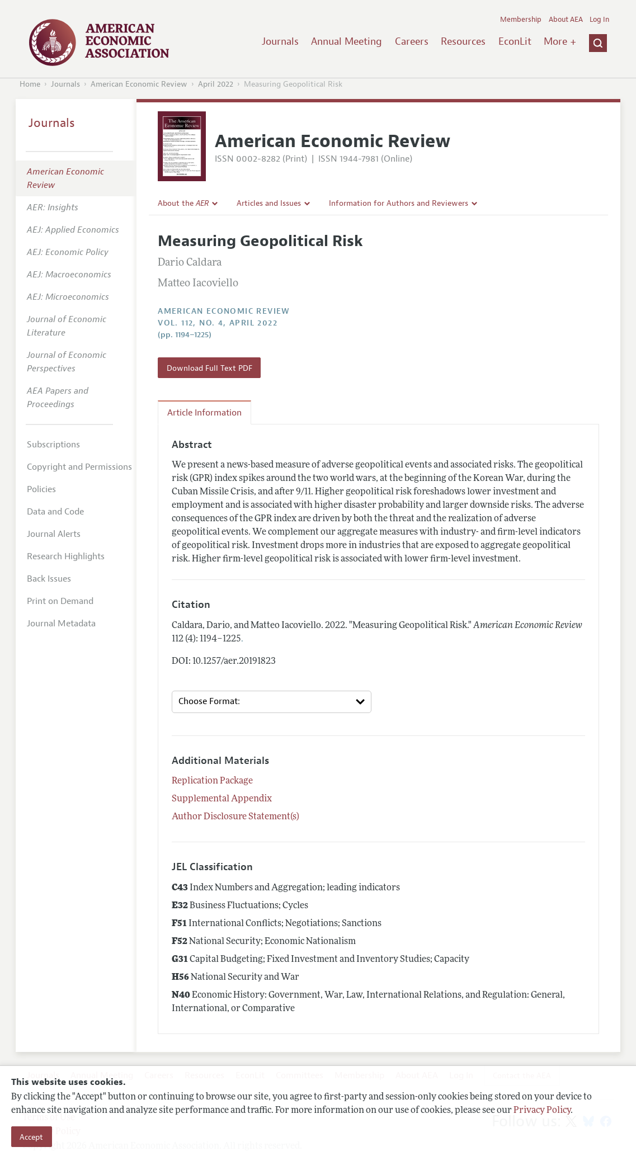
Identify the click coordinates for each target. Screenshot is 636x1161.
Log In (599, 19)
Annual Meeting (346, 41)
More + (560, 41)
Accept (31, 1137)
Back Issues (49, 578)
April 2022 (215, 84)
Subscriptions (53, 444)
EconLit (514, 41)
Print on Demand (60, 601)
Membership (520, 19)
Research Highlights (66, 556)
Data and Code (55, 511)
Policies (41, 489)
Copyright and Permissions (79, 467)
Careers (411, 41)
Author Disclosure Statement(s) (235, 817)
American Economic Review (139, 84)
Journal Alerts (54, 534)
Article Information (204, 412)
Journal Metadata (61, 623)
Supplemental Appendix (222, 799)
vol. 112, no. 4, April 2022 (217, 323)
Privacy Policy (542, 1110)
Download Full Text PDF (209, 368)
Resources (463, 41)
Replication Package (212, 781)
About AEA (566, 19)
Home (30, 84)
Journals (280, 41)
